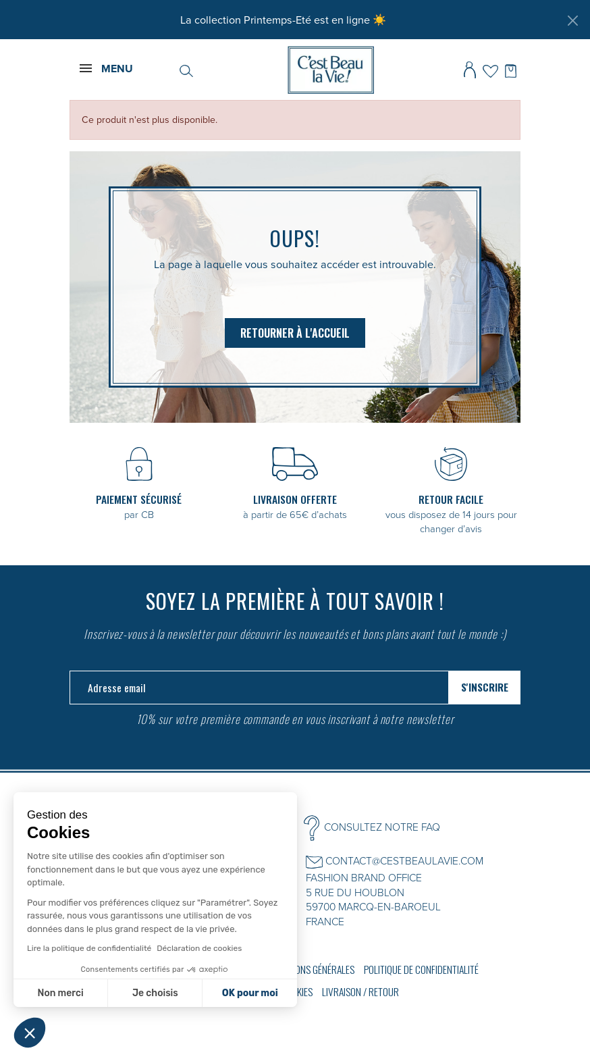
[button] (30, 1032)
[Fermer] (572, 20)
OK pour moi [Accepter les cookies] (250, 993)
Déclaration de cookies (199, 948)
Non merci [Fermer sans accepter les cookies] (60, 993)
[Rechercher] (186, 69)
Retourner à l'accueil (295, 333)
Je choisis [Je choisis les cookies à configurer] (155, 993)
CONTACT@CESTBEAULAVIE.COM (404, 860)
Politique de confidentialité (421, 969)
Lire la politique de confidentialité (89, 948)
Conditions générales (309, 969)
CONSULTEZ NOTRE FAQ (382, 826)
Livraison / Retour (360, 991)
